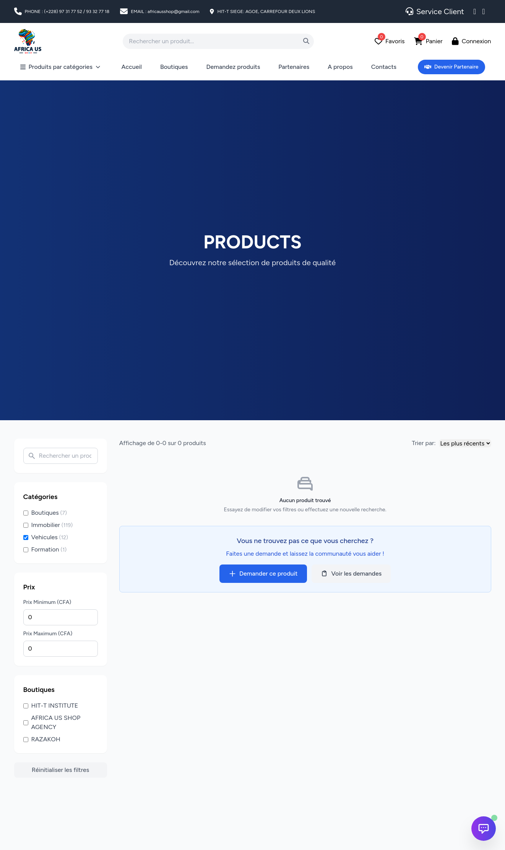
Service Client (435, 11)
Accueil (132, 66)
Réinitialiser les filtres (60, 769)
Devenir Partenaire (451, 67)
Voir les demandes (351, 574)
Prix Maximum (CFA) (48, 633)
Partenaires (293, 66)
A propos (340, 66)
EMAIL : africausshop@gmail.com (165, 11)
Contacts (383, 66)
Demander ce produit (263, 574)
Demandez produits (233, 66)
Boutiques (174, 66)
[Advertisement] (38, 804)
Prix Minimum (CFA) (47, 602)
